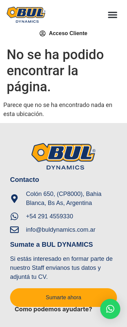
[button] (112, 14)
